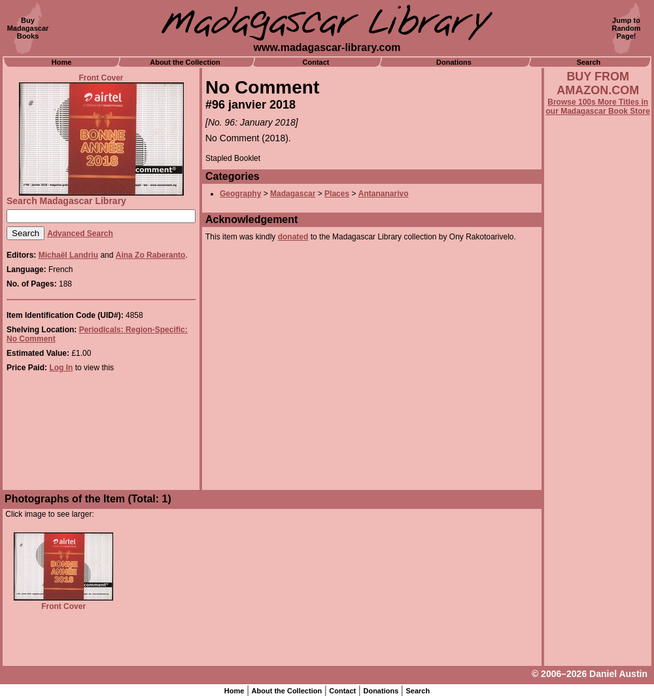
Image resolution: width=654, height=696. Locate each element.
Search (589, 62)
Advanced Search (80, 233)
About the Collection (185, 62)
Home (62, 62)
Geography (240, 193)
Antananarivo (383, 193)
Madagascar (292, 193)
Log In (61, 367)
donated (293, 236)
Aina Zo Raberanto (151, 255)
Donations (454, 62)
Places (336, 193)
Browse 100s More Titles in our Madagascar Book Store (598, 106)
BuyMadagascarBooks (28, 28)
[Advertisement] (597, 469)
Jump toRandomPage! (626, 28)
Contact (316, 62)
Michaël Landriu (68, 255)
